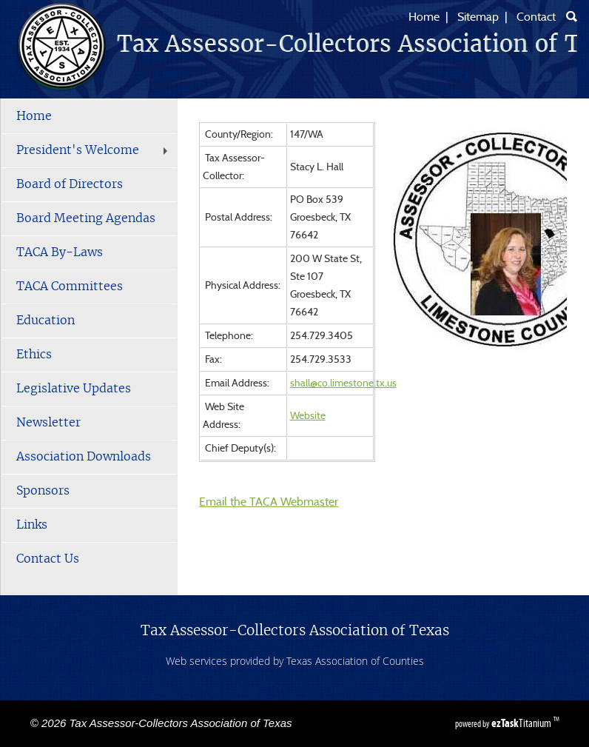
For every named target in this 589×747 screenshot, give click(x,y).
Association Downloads (83, 457)
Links (31, 525)
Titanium (522, 723)
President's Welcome (93, 150)
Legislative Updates (73, 389)
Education (45, 320)
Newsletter (48, 423)
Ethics (34, 355)
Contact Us (47, 559)
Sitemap (478, 17)
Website (308, 416)
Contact (536, 17)
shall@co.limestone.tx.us (343, 383)
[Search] (571, 16)
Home (424, 17)
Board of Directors (69, 184)
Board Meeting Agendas (85, 218)
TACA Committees (69, 286)
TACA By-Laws (59, 252)
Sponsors (43, 491)
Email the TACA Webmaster (268, 502)
